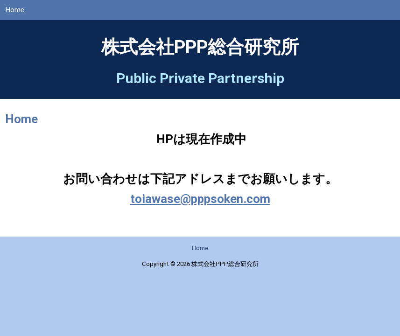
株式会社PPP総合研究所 (200, 47)
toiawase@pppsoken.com (200, 199)
